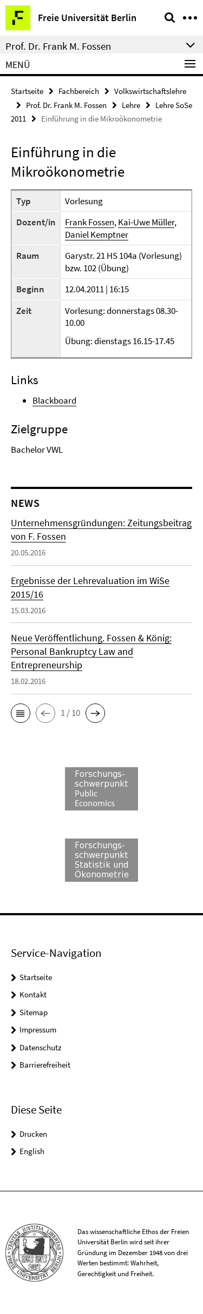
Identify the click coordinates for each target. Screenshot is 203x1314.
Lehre (131, 105)
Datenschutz (40, 1047)
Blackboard (54, 400)
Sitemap (33, 1012)
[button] (20, 713)
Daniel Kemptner (96, 234)
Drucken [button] (33, 1134)
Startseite (27, 91)
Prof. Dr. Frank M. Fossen (66, 105)
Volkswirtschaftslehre (150, 91)
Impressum (37, 1029)
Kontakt (33, 994)
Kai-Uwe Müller (146, 222)
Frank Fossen (89, 222)
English (31, 1151)
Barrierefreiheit (44, 1065)
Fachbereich (78, 91)
